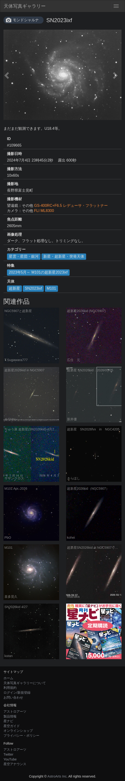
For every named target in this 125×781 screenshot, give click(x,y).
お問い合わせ (13, 697)
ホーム (8, 678)
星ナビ (8, 721)
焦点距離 (14, 219)
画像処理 (14, 234)
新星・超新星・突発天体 (63, 256)
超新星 (14, 288)
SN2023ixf (33, 288)
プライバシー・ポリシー (21, 735)
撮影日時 (14, 154)
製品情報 (10, 716)
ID (9, 139)
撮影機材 (14, 199)
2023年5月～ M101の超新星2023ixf (38, 272)
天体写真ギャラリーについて (24, 683)
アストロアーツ (14, 711)
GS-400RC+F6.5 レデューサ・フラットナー (71, 206)
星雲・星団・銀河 (24, 256)
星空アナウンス (14, 764)
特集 (10, 265)
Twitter (8, 754)
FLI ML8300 (44, 211)
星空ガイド (11, 726)
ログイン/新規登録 (16, 692)
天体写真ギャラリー (25, 6)
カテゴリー (16, 249)
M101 (51, 288)
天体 (10, 281)
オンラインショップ (18, 730)
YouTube (10, 759)
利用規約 (10, 688)
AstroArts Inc (57, 776)
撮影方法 (14, 169)
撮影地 (12, 184)
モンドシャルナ (26, 20)
